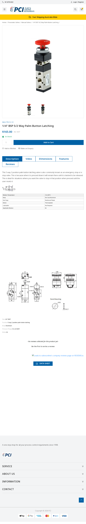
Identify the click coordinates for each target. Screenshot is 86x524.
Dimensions (45, 158)
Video (29, 158)
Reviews (10, 164)
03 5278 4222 (7, 2)
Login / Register (77, 2)
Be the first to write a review (43, 346)
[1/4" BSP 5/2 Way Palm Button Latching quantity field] (7, 142)
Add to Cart (49, 142)
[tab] (12, 159)
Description (12, 158)
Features (64, 158)
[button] (29, 110)
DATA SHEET (43, 363)
